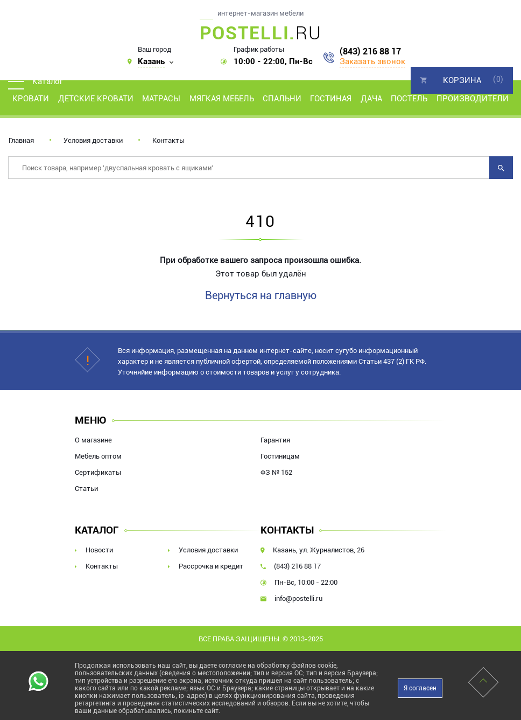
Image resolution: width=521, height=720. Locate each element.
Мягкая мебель (221, 98)
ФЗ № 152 (276, 472)
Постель (409, 98)
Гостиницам (280, 456)
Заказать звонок (372, 61)
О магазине (93, 440)
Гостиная (330, 98)
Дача (371, 98)
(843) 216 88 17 (370, 52)
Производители (472, 98)
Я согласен (420, 688)
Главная (21, 140)
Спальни (282, 98)
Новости (99, 550)
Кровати (30, 98)
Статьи (86, 488)
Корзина (462, 80)
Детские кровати (95, 98)
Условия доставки (93, 140)
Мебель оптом (98, 456)
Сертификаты (98, 472)
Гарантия (275, 440)
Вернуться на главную (260, 295)
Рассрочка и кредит (211, 566)
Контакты (168, 140)
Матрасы (161, 98)
